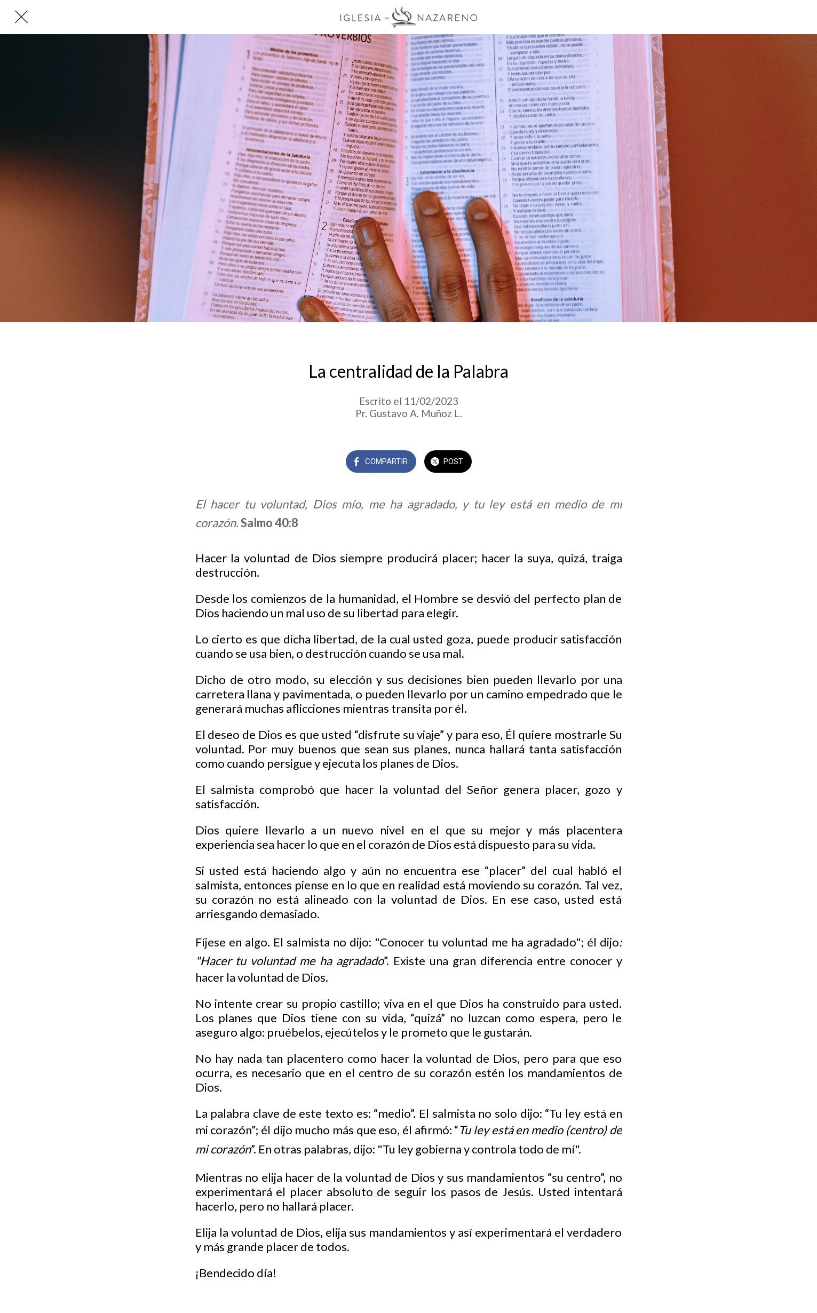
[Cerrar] (21, 17)
